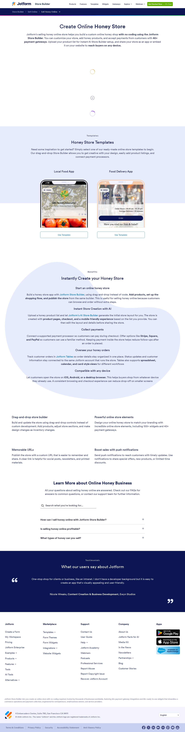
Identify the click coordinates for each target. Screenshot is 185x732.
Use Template (64, 235)
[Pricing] (8, 642)
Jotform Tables (65, 356)
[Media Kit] (123, 642)
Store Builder (42, 3)
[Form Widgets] (50, 642)
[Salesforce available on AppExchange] (168, 650)
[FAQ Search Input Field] (68, 505)
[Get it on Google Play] (168, 632)
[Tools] (7, 669)
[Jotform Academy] (90, 647)
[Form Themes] (50, 637)
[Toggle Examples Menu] (11, 653)
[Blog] (121, 663)
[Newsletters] (125, 652)
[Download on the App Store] (168, 641)
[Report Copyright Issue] (93, 673)
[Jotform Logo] (21, 4)
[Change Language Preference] (169, 715)
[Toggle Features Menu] (11, 664)
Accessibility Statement (68, 727)
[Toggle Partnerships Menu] (126, 658)
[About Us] (123, 632)
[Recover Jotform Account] (94, 679)
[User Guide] (86, 637)
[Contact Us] (86, 632)
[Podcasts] (85, 658)
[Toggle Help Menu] (84, 642)
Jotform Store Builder (72, 294)
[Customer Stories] (127, 668)
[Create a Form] (12, 632)
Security (49, 727)
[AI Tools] (9, 674)
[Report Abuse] (88, 668)
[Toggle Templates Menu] (49, 632)
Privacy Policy (34, 727)
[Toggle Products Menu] (11, 658)
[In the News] (125, 647)
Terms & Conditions (15, 727)
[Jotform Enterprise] (14, 647)
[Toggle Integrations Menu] (50, 648)
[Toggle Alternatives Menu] (12, 680)
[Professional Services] (92, 663)
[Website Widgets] (52, 653)
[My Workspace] (13, 637)
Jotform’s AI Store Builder (83, 315)
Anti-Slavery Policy (92, 727)
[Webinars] (85, 653)
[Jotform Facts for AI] (129, 637)
